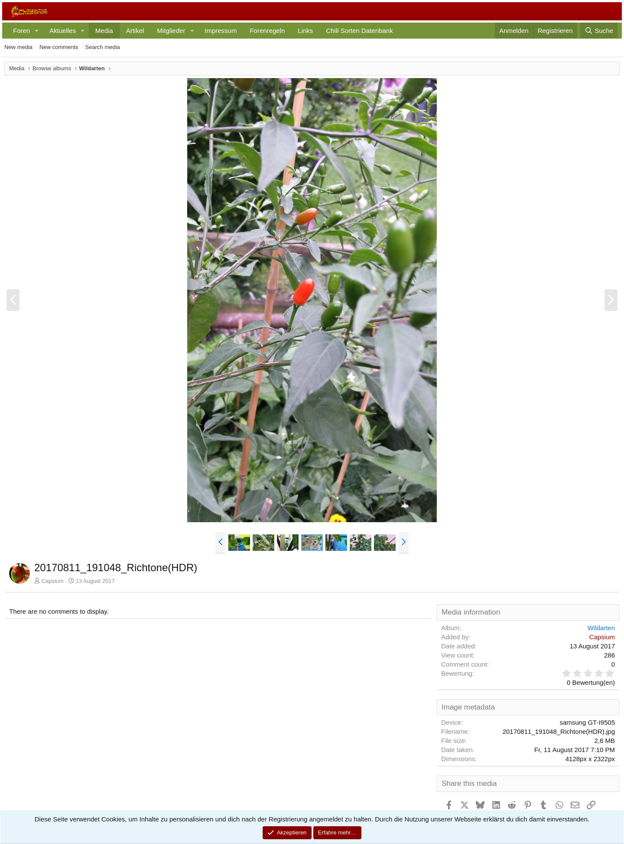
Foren (21, 30)
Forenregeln (267, 30)
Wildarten (601, 627)
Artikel (135, 30)
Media (104, 30)
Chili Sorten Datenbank (359, 30)
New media (18, 47)
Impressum (221, 30)
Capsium (53, 581)
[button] (37, 31)
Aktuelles (62, 30)
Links (305, 30)
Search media (102, 47)
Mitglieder (171, 30)
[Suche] (599, 31)
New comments (58, 47)
